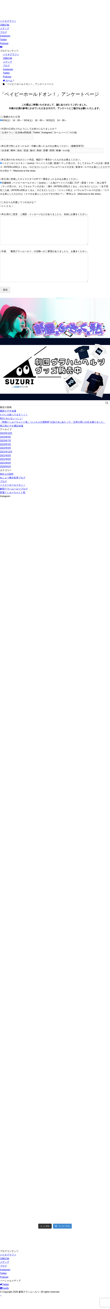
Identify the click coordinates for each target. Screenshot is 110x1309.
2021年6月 (5, 474)
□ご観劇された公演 (10, 116)
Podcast (4, 43)
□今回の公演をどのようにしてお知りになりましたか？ (28, 129)
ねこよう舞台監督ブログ (12, 489)
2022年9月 (5, 459)
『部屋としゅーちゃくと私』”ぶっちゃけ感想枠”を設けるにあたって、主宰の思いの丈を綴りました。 (53, 433)
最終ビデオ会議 (8, 422)
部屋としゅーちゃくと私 (12, 504)
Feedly (4, 1300)
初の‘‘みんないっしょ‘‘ (11, 430)
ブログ (3, 32)
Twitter (3, 39)
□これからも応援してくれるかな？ (18, 202)
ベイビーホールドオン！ (12, 496)
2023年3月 (5, 456)
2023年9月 (5, 448)
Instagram (5, 36)
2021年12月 (6, 463)
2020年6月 (5, 478)
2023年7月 (5, 452)
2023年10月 (6, 445)
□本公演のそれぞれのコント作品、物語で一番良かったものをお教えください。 (41, 159)
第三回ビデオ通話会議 (11, 437)
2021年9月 (5, 467)
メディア (4, 28)
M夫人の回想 (6, 485)
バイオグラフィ (8, 21)
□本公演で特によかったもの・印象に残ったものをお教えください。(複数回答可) (42, 146)
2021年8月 (5, 470)
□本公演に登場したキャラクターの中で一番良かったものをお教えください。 (40, 179)
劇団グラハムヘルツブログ (14, 500)
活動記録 (4, 25)
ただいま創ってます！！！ (14, 426)
